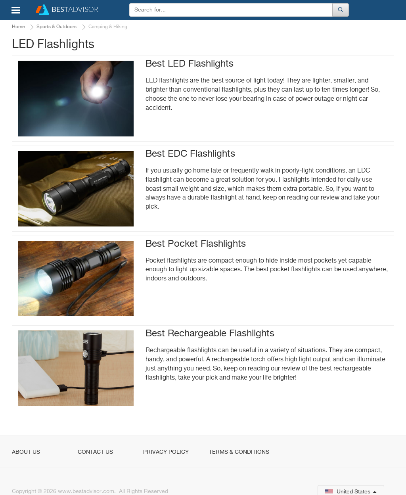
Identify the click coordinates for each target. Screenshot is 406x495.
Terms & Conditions (239, 452)
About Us (26, 452)
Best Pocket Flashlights (196, 244)
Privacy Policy (166, 452)
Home (18, 27)
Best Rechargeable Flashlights (210, 333)
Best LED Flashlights (190, 64)
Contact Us (95, 452)
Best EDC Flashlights (190, 154)
